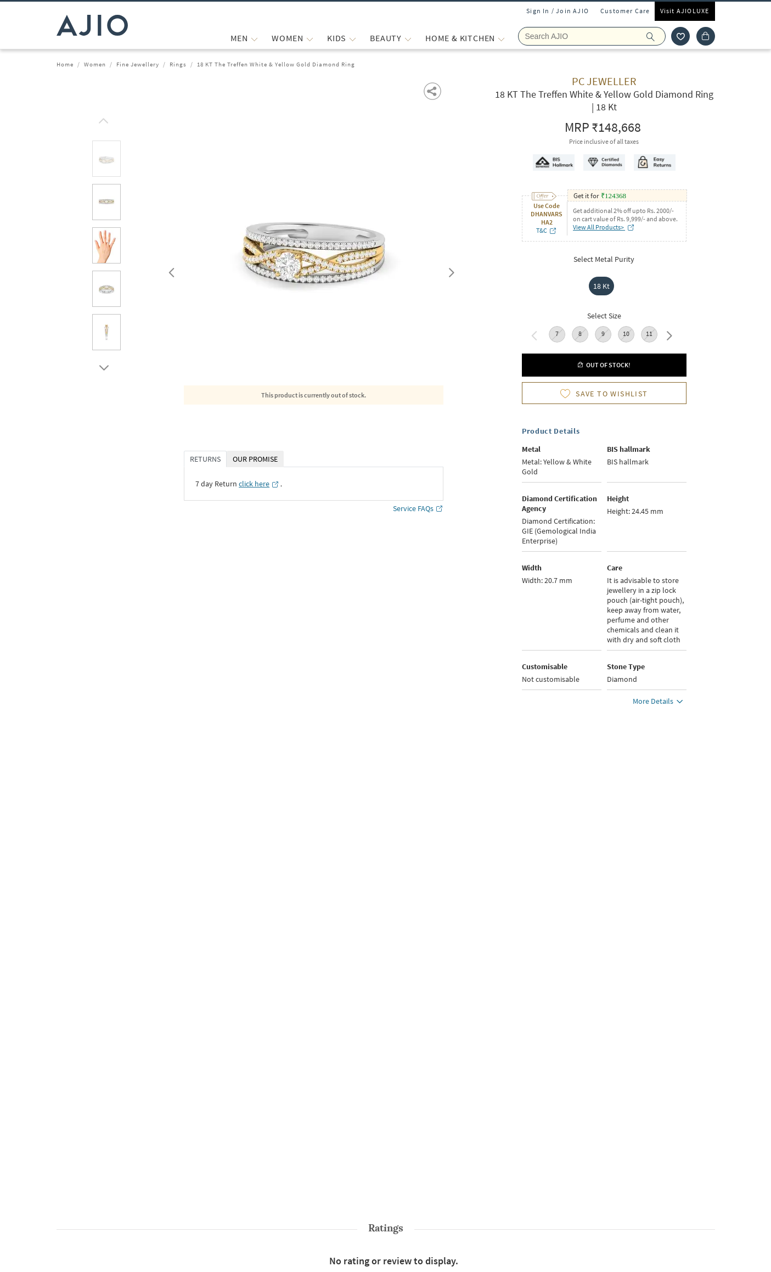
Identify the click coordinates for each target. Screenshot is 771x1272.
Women (95, 64)
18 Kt (601, 286)
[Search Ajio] (592, 36)
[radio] (604, 286)
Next (449, 270)
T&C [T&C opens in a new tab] (546, 230)
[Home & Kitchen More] (501, 38)
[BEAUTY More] (408, 38)
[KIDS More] (352, 38)
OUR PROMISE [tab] (255, 459)
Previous (170, 270)
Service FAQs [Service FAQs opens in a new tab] (418, 508)
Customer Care (625, 11)
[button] (433, 90)
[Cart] (705, 36)
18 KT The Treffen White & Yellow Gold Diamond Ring (276, 64)
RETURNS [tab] (205, 459)
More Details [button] (659, 702)
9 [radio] (603, 333)
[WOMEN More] (309, 38)
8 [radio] (580, 333)
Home (65, 64)
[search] (656, 36)
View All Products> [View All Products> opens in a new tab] (604, 227)
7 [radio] (557, 333)
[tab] (106, 161)
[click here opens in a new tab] (259, 484)
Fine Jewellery (137, 64)
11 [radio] (649, 333)
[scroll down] (102, 365)
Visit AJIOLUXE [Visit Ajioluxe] (685, 11)
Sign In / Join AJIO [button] (557, 11)
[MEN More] (254, 38)
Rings (178, 64)
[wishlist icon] (680, 36)
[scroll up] (102, 118)
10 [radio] (626, 333)
